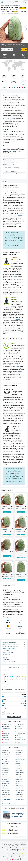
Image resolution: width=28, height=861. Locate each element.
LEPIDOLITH (6, 779)
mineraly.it (14, 854)
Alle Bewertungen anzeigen (19, 836)
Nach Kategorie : (5, 670)
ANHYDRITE (6, 754)
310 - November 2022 (23, 83)
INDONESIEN (6, 731)
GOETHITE (6, 770)
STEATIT (5, 796)
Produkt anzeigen (7, 512)
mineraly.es (22, 854)
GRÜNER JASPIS (20, 770)
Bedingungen (4, 843)
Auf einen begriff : (6, 684)
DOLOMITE (19, 763)
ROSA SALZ (19, 788)
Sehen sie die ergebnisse (14, 716)
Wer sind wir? (4, 844)
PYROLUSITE (19, 785)
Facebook (12, 847)
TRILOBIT (19, 796)
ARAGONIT (6, 756)
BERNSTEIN (19, 757)
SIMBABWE (19, 742)
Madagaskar (14, 82)
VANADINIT (19, 797)
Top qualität (6, 659)
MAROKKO (6, 733)
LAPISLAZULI (19, 777)
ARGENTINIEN (20, 724)
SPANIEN (19, 728)
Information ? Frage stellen (7, 49)
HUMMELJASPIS (20, 772)
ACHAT (5, 750)
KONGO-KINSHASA (21, 726)
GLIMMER (19, 768)
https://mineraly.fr (14, 850)
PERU (18, 735)
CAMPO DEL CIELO (20, 759)
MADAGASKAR (21, 733)
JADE (5, 774)
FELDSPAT (5, 766)
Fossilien (6, 650)
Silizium (7, 171)
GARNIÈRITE (6, 768)
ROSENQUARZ (6, 790)
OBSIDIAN (19, 781)
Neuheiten (5, 657)
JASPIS (18, 774)
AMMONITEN (19, 752)
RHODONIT (6, 788)
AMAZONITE (19, 750)
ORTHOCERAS (6, 783)
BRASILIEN (6, 726)
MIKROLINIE (6, 781)
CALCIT (5, 759)
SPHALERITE (19, 794)
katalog (4, 5)
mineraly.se (22, 856)
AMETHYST (6, 752)
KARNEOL (5, 776)
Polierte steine (16, 5)
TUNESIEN (6, 739)
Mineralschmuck (8, 652)
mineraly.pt (14, 856)
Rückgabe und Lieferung (13, 844)
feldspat (4, 506)
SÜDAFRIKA (6, 742)
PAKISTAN (6, 737)
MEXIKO (5, 735)
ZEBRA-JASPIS (6, 803)
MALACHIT (19, 779)
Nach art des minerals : (7, 689)
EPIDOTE (5, 765)
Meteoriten (6, 654)
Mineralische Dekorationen (11, 644)
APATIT (18, 754)
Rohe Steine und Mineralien (10, 642)
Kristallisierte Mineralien (10, 646)
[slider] (3, 696)
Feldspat (23, 77)
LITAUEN (19, 731)
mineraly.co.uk (17, 853)
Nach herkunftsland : (19, 689)
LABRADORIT (6, 777)
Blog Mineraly (5, 847)
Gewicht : (4, 699)
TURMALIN (6, 797)
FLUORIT (18, 766)
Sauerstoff (7, 173)
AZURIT (18, 756)
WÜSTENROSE (20, 799)
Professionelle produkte (10, 661)
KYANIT (18, 776)
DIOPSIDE (5, 763)
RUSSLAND (20, 737)
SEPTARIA (19, 792)
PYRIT (5, 785)
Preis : (3, 694)
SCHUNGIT (6, 792)
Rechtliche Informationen (13, 843)
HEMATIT (5, 772)
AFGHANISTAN (7, 724)
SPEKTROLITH (6, 794)
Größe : (3, 703)
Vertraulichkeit (23, 843)
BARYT (5, 757)
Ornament (9, 5)
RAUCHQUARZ (20, 786)
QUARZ (5, 786)
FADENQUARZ (19, 765)
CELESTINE (6, 761)
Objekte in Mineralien (9, 648)
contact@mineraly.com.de (16, 849)
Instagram (19, 847)
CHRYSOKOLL (19, 761)
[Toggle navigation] (25, 1)
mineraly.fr (8, 853)
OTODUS (18, 783)
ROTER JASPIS (20, 790)
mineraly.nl (6, 856)
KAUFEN (23, 7)
